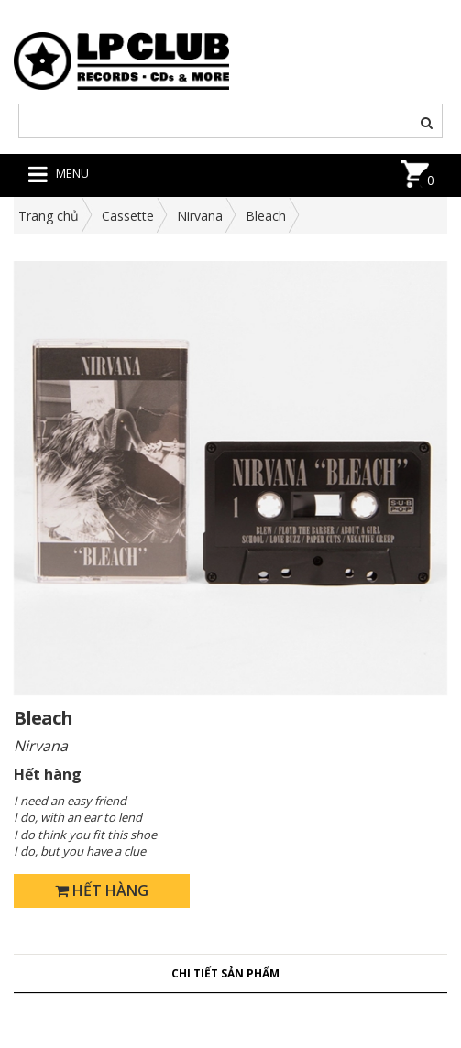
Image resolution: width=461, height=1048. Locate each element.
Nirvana (200, 215)
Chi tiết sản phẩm (225, 973)
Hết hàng (101, 890)
